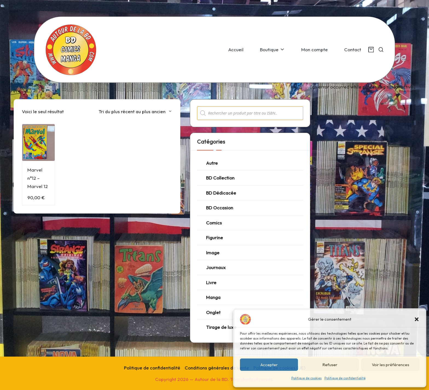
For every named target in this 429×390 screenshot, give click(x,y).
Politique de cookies (306, 378)
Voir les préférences (390, 364)
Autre (212, 163)
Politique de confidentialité (345, 378)
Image (212, 252)
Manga (213, 297)
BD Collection (220, 178)
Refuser (329, 364)
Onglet (213, 312)
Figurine (214, 237)
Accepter (269, 364)
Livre (211, 282)
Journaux (216, 267)
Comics (214, 223)
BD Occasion (219, 207)
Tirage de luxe (221, 327)
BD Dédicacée (221, 193)
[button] (416, 319)
